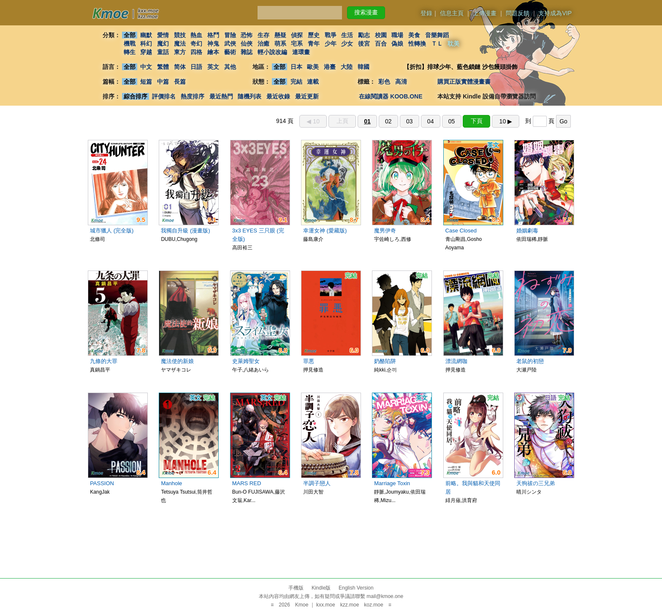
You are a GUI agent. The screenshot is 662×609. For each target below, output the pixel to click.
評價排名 (163, 96)
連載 (313, 81)
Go (563, 121)
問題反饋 (517, 13)
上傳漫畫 (484, 13)
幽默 (146, 35)
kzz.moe (349, 605)
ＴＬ (437, 43)
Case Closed (461, 230)
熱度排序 (192, 96)
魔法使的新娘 (177, 361)
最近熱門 (221, 96)
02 (388, 121)
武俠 (230, 43)
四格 (196, 52)
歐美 (313, 66)
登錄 (426, 13)
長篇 (179, 81)
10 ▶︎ (505, 121)
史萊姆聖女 (246, 361)
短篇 (146, 81)
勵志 (364, 35)
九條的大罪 (103, 361)
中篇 (163, 81)
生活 (347, 35)
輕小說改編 (272, 52)
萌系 (280, 43)
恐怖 (246, 35)
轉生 (129, 52)
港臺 (329, 66)
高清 (401, 81)
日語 (196, 66)
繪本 (213, 52)
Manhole (171, 483)
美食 (414, 35)
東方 (179, 52)
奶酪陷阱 (385, 361)
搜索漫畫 (366, 12)
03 (409, 121)
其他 (230, 66)
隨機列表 (249, 96)
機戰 (129, 43)
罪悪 (308, 361)
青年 (313, 43)
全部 (129, 35)
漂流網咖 (456, 361)
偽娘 (397, 43)
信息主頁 (452, 13)
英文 (213, 66)
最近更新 (306, 96)
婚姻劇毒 (527, 230)
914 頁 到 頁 (423, 120)
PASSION (102, 483)
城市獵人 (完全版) (111, 230)
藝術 (230, 52)
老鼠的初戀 (530, 361)
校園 (380, 35)
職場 (397, 35)
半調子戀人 (317, 483)
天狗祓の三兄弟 (535, 483)
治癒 (263, 43)
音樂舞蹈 (436, 35)
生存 (263, 35)
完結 (296, 81)
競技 (179, 35)
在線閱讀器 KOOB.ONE (390, 96)
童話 (163, 52)
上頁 (342, 120)
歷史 (313, 35)
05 (451, 121)
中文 (146, 66)
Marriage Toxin (392, 483)
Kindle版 (321, 588)
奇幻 (196, 43)
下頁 (477, 120)
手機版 (296, 588)
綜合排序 (135, 96)
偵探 (297, 35)
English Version (356, 588)
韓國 (363, 66)
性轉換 (417, 43)
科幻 (146, 43)
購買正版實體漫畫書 (464, 81)
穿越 (146, 52)
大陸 (346, 66)
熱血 (196, 35)
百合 (380, 43)
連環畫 (301, 52)
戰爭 (330, 35)
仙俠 (246, 43)
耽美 (453, 43)
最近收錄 (278, 96)
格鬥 (213, 35)
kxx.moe (325, 605)
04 (430, 121)
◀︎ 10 (313, 121)
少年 (330, 43)
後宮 (364, 43)
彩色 (384, 81)
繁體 (163, 66)
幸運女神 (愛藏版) (325, 230)
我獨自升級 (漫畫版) (185, 230)
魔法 (179, 43)
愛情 (163, 35)
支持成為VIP (555, 13)
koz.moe (373, 605)
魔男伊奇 (385, 230)
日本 (296, 66)
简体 (179, 66)
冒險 (230, 35)
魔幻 (163, 43)
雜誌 (246, 52)
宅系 (297, 43)
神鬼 (213, 43)
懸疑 (280, 35)
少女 (347, 43)
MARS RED (246, 483)
